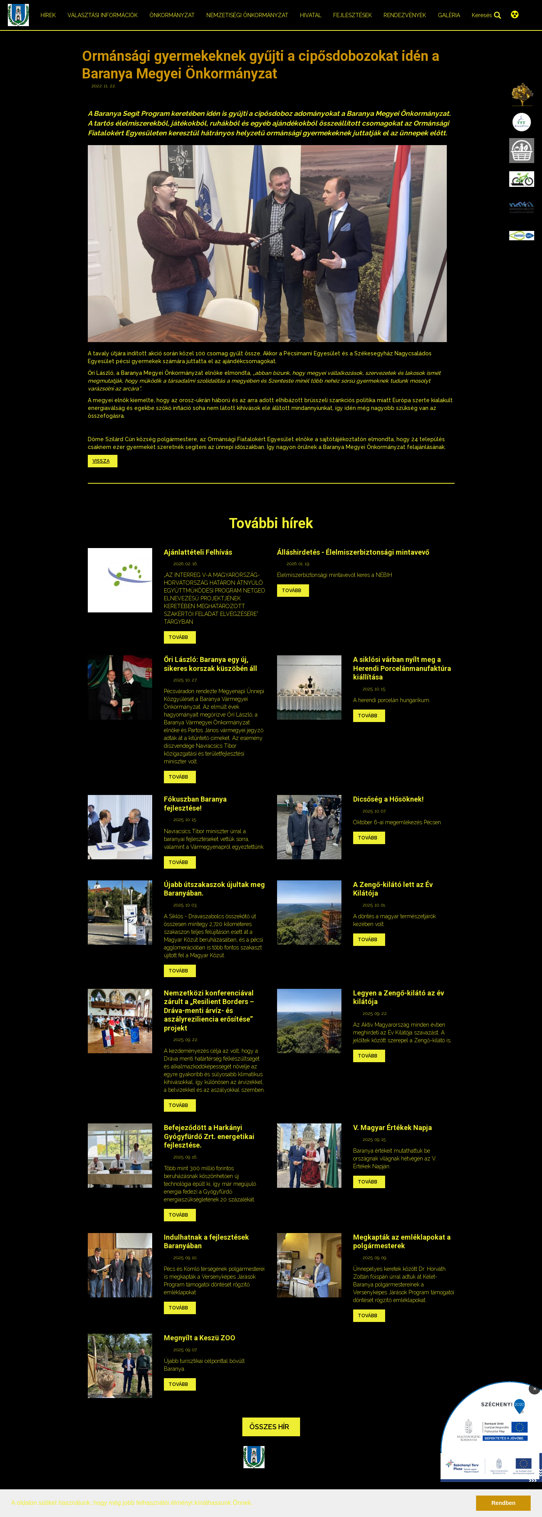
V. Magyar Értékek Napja (392, 1127)
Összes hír (269, 1427)
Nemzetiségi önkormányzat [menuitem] (247, 15)
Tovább (178, 637)
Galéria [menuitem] (449, 15)
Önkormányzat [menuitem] (172, 15)
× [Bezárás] (535, 1388)
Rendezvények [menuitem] (405, 15)
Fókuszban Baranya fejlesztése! (195, 803)
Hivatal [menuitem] (311, 15)
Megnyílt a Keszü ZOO (199, 1338)
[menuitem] (521, 94)
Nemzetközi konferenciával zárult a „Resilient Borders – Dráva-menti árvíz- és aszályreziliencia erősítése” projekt (209, 1010)
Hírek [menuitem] (48, 15)
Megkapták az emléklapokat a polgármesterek (402, 1241)
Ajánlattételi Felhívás (198, 552)
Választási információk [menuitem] (103, 15)
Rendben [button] (503, 1503)
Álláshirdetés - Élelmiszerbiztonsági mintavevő (353, 552)
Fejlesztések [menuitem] (352, 15)
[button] (255, 1504)
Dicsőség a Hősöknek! (388, 799)
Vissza (101, 461)
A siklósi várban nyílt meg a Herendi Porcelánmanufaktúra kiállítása (402, 668)
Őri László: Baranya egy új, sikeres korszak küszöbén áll (210, 663)
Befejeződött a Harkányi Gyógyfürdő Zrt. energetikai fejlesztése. (209, 1136)
